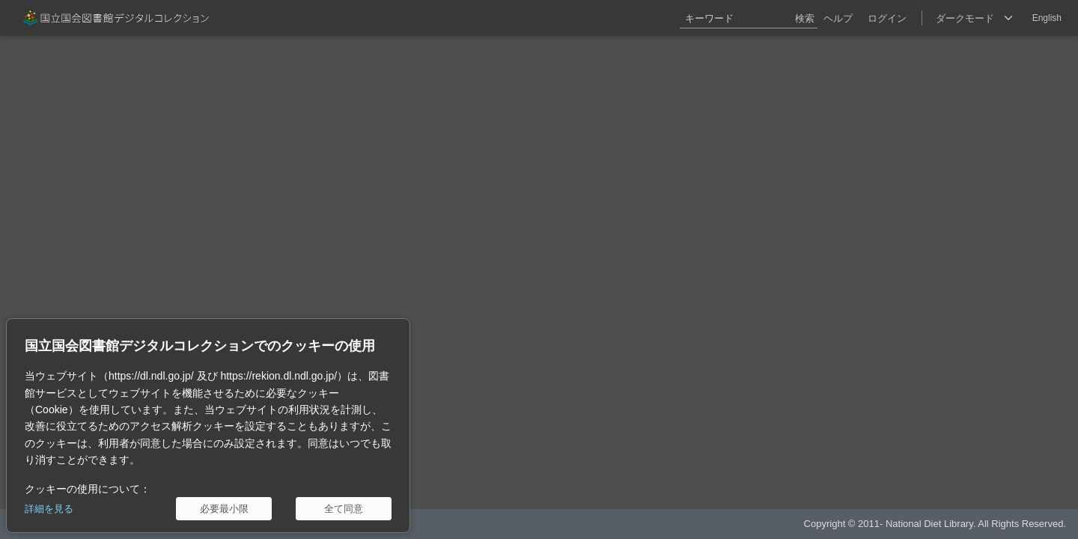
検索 (804, 18)
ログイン (887, 18)
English (1047, 18)
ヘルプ (838, 18)
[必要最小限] (224, 508)
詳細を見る (49, 508)
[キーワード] (748, 17)
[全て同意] (344, 508)
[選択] (974, 17)
